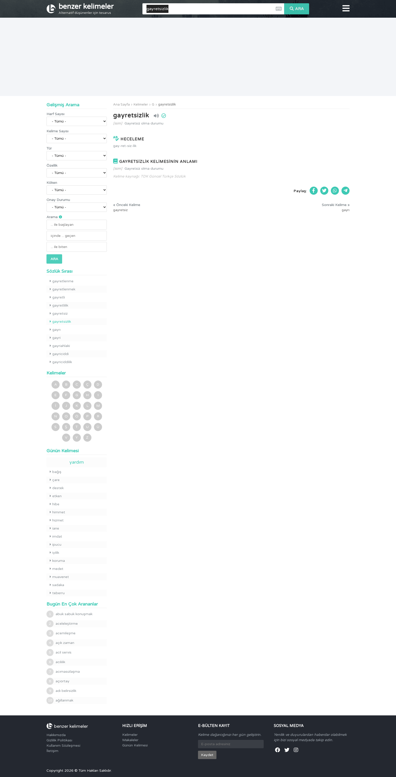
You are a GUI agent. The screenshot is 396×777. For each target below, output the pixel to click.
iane (54, 528)
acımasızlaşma (63, 671)
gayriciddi (59, 354)
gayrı (55, 330)
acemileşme (61, 633)
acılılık (55, 662)
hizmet (57, 520)
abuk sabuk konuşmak (69, 614)
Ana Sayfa (121, 105)
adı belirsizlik (61, 690)
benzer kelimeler (86, 8)
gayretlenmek (62, 289)
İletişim (52, 751)
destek (57, 488)
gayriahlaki (60, 346)
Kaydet (207, 755)
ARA (297, 8)
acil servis (58, 652)
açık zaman (60, 642)
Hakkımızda (56, 735)
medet (56, 569)
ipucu (55, 544)
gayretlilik (59, 305)
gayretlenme (61, 281)
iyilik (54, 552)
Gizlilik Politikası (59, 740)
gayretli (57, 297)
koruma (57, 561)
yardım (76, 462)
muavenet (59, 577)
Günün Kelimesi (135, 745)
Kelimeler (141, 105)
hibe (54, 504)
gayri (55, 338)
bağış (55, 472)
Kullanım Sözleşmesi (63, 745)
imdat (56, 536)
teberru (57, 593)
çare (55, 480)
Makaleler (130, 740)
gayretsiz (59, 313)
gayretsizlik (167, 105)
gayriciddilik (61, 362)
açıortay (57, 681)
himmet (57, 512)
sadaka (57, 585)
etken (56, 496)
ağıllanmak (59, 700)
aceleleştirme (62, 623)
